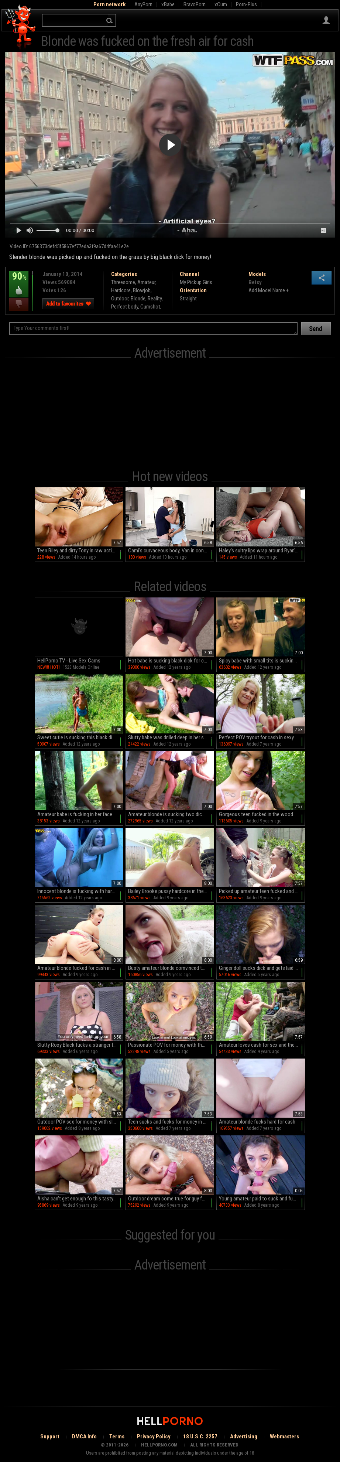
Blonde (138, 298)
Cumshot (150, 306)
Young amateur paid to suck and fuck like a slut (262, 1198)
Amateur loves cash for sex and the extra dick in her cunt (262, 1045)
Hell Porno (21, 27)
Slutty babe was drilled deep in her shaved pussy (171, 737)
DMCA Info (84, 1436)
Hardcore (121, 290)
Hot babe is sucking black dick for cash (170, 660)
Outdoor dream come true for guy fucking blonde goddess (171, 1198)
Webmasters (284, 1436)
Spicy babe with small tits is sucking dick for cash (262, 660)
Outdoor (119, 298)
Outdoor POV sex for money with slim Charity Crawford (80, 1121)
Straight (188, 298)
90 (18, 281)
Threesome (123, 282)
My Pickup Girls (196, 282)
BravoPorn (194, 4)
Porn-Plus (246, 4)
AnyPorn (143, 4)
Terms (116, 1436)
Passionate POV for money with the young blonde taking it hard (171, 1045)
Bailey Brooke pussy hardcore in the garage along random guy (171, 891)
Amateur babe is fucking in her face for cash (80, 814)
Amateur (146, 282)
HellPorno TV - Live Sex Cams (68, 660)
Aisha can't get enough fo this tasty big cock (80, 1198)
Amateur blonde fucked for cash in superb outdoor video (80, 968)
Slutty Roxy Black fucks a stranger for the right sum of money (80, 1045)
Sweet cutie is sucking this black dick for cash (80, 737)
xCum (220, 4)
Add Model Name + (268, 290)
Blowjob (142, 290)
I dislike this (18, 304)
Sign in (326, 20)
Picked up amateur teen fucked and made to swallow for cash (262, 891)
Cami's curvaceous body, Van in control (169, 550)
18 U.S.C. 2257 (200, 1436)
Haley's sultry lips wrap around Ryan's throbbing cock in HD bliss (262, 550)
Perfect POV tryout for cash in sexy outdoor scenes (262, 737)
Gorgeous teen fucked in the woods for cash (262, 814)
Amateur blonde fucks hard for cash (257, 1121)
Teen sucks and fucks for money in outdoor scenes (171, 1121)
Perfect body (124, 306)
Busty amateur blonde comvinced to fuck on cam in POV (171, 968)
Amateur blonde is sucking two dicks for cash (171, 814)
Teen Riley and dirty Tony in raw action (77, 550)
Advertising (243, 1436)
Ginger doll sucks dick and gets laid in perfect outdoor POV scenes (262, 968)
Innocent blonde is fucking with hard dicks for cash (80, 891)
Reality (155, 298)
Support (49, 1436)
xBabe (168, 4)
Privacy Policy (154, 1436)
